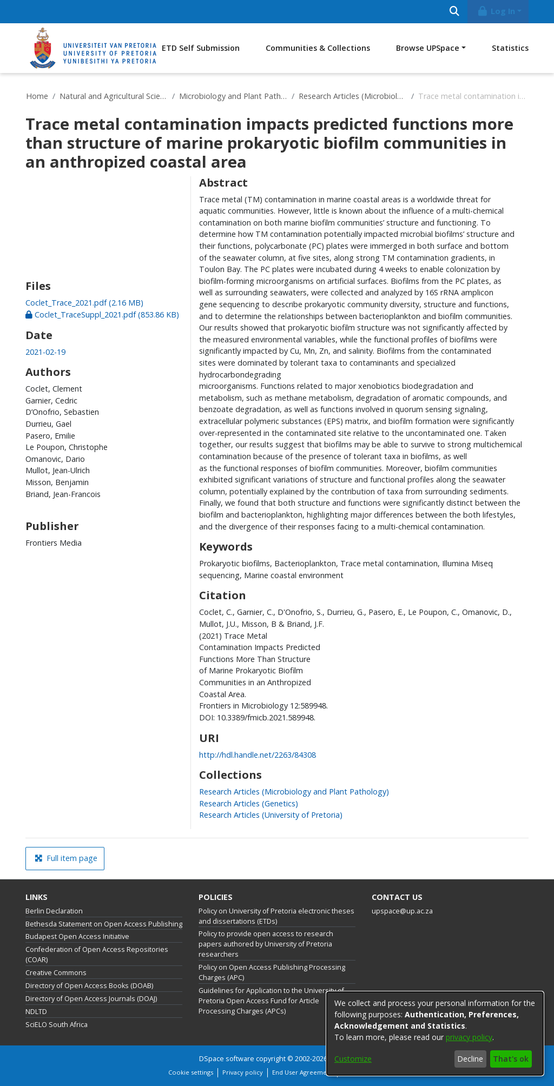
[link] (84, 302)
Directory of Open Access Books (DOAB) (89, 985)
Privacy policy (242, 1072)
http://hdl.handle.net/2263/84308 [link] (257, 755)
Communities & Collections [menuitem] (318, 48)
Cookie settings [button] (190, 1072)
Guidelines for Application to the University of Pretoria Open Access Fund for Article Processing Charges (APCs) (271, 1001)
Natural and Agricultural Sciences (114, 96)
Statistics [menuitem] (510, 48)
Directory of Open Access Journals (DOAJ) (91, 998)
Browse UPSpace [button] (427, 48)
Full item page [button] (66, 858)
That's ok (511, 1059)
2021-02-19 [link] (45, 352)
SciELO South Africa (56, 1024)
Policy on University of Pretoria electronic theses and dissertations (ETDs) (276, 916)
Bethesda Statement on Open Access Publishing (103, 924)
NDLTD (36, 1011)
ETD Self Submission (201, 48)
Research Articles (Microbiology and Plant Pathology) (353, 96)
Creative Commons (56, 972)
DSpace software (226, 1058)
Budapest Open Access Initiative (77, 936)
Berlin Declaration (54, 911)
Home (37, 96)
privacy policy (469, 1037)
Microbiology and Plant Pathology (233, 96)
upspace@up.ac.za (402, 911)
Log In (496, 11)
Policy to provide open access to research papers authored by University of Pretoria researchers (266, 944)
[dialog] (435, 1033)
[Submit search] (454, 11)
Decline (470, 1059)
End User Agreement (302, 1072)
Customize (353, 1059)
